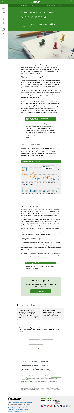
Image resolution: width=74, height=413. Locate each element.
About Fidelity (23, 402)
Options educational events (27, 310)
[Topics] (4, 24)
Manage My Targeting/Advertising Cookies (18, 409)
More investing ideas (49, 310)
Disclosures (25, 407)
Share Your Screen (18, 407)
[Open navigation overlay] (2, 2)
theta (53, 128)
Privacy (16, 406)
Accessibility (30, 406)
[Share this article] (53, 5)
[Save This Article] (48, 5)
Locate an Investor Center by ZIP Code (50, 400)
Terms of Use (11, 406)
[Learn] (4, 12)
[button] (36, 318)
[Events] (4, 29)
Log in (69, 2)
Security (20, 406)
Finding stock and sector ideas (30, 365)
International (30, 402)
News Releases (15, 402)
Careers (10, 402)
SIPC (41, 392)
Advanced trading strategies (29, 361)
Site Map (25, 406)
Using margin (44, 365)
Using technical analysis (42, 369)
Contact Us (10, 407)
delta (52, 130)
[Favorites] (4, 18)
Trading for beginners (28, 369)
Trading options (44, 361)
